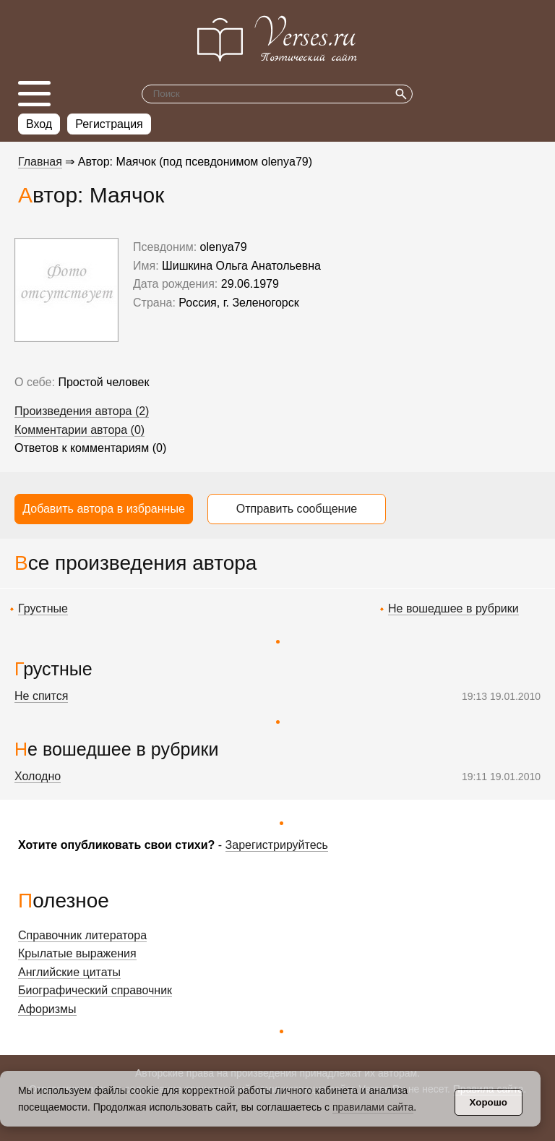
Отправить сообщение (296, 509)
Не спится (41, 696)
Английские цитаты (69, 972)
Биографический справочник (95, 990)
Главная (40, 161)
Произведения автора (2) (81, 411)
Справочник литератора (82, 935)
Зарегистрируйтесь (276, 845)
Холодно (37, 776)
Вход (39, 124)
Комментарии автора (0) (79, 430)
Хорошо (488, 1102)
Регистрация (109, 124)
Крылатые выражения (77, 953)
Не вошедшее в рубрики (453, 608)
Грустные (43, 608)
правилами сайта (372, 1107)
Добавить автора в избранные (103, 509)
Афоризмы (47, 1009)
